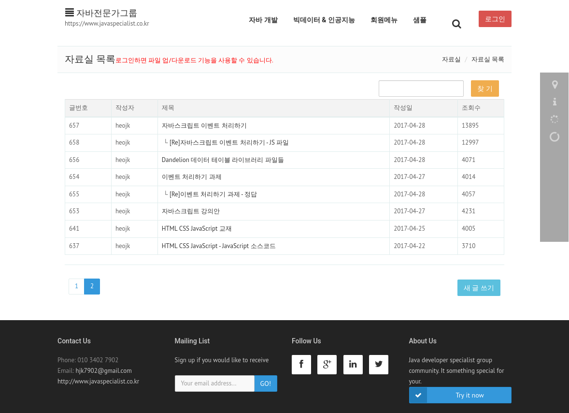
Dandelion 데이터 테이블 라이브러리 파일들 (223, 160)
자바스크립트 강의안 (191, 211)
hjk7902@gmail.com (104, 371)
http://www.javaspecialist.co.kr (98, 381)
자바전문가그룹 (101, 12)
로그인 (495, 19)
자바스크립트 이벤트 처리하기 (204, 125)
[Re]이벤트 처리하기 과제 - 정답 (213, 194)
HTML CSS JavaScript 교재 (197, 228)
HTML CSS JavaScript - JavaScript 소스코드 (219, 246)
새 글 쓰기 (479, 287)
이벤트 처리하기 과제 (192, 177)
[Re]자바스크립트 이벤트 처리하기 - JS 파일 (229, 142)
